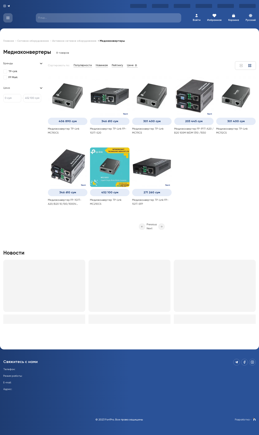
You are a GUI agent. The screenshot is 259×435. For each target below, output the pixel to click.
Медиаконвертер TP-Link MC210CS (106, 202)
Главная (8, 41)
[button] (142, 226)
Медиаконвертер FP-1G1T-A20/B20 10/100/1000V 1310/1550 (64, 202)
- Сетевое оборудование (32, 41)
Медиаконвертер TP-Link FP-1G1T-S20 (108, 131)
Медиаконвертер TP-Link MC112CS (232, 131)
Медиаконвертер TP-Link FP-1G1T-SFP (150, 202)
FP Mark (13, 77)
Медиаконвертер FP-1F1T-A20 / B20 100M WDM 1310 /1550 (194, 131)
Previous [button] (152, 224)
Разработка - (245, 419)
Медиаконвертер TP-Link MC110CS (63, 131)
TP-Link (12, 71)
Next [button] (149, 228)
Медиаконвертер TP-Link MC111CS (148, 131)
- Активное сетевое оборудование (73, 41)
